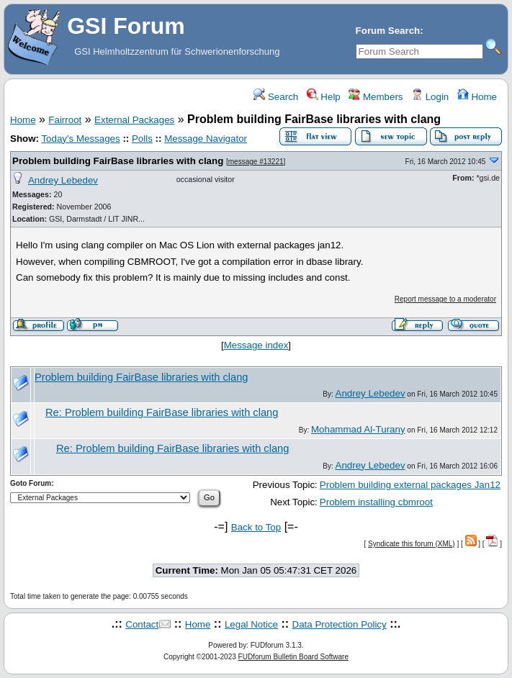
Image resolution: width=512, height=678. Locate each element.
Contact (141, 624)
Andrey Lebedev (63, 180)
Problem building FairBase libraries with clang (117, 160)
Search (275, 96)
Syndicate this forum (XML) (411, 544)
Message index (256, 345)
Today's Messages (80, 138)
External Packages (134, 119)
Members (376, 96)
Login (430, 96)
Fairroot (64, 119)
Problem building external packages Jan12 (410, 484)
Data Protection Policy (339, 624)
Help (324, 96)
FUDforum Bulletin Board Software (293, 657)
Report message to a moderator (445, 299)
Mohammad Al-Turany (358, 429)
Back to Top (256, 527)
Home (477, 96)
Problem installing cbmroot (376, 502)
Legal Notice (251, 624)
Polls (142, 138)
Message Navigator (205, 138)
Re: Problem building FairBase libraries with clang (161, 412)
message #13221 (256, 162)
